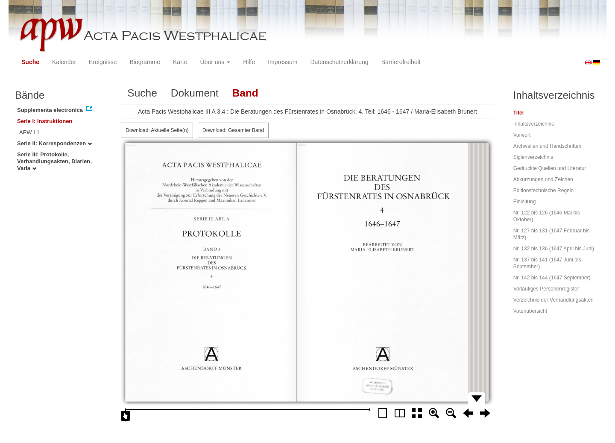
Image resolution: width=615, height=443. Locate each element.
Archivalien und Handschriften (547, 146)
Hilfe (249, 62)
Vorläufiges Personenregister (546, 289)
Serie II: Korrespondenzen (54, 143)
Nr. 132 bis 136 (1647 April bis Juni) (553, 249)
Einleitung (524, 202)
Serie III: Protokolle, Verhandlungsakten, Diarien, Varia (54, 161)
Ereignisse (103, 62)
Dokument (195, 93)
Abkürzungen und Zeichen (543, 179)
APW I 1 (29, 132)
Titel (518, 113)
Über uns (215, 62)
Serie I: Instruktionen (44, 121)
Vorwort (522, 135)
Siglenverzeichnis (533, 157)
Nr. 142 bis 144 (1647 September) (552, 278)
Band (245, 93)
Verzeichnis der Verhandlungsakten (553, 300)
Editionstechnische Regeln (543, 191)
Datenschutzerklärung (339, 62)
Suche (30, 62)
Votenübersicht (530, 311)
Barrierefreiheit (401, 62)
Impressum (282, 62)
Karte (180, 62)
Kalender (64, 62)
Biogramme (144, 62)
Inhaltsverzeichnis (533, 124)
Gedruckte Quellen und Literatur (549, 168)
